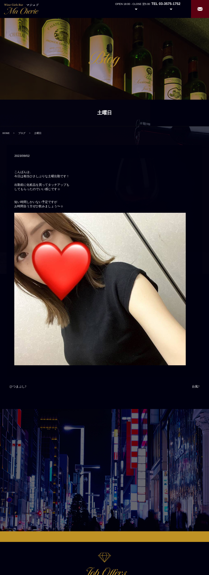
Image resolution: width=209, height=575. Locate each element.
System (133, 8)
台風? (195, 386)
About (114, 8)
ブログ (22, 133)
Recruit (175, 8)
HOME (6, 133)
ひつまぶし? (18, 386)
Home (99, 8)
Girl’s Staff (152, 8)
